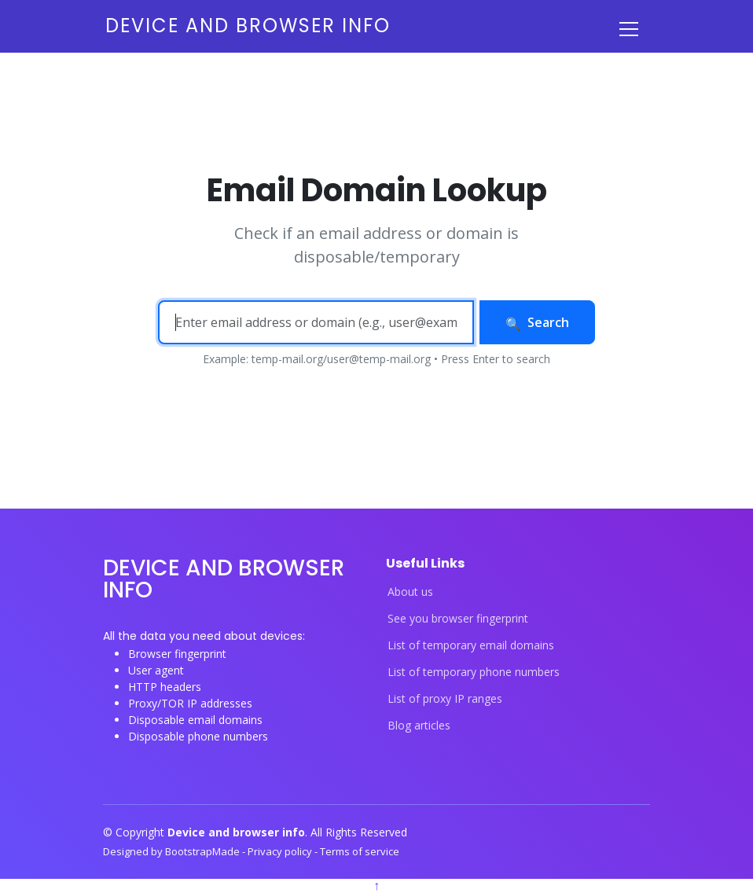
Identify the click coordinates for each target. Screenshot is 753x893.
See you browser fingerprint (458, 618)
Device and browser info (248, 26)
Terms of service (359, 851)
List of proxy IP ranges (445, 698)
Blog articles (419, 725)
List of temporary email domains (471, 645)
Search (537, 322)
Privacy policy (281, 851)
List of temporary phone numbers (474, 672)
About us (410, 591)
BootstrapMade (203, 851)
